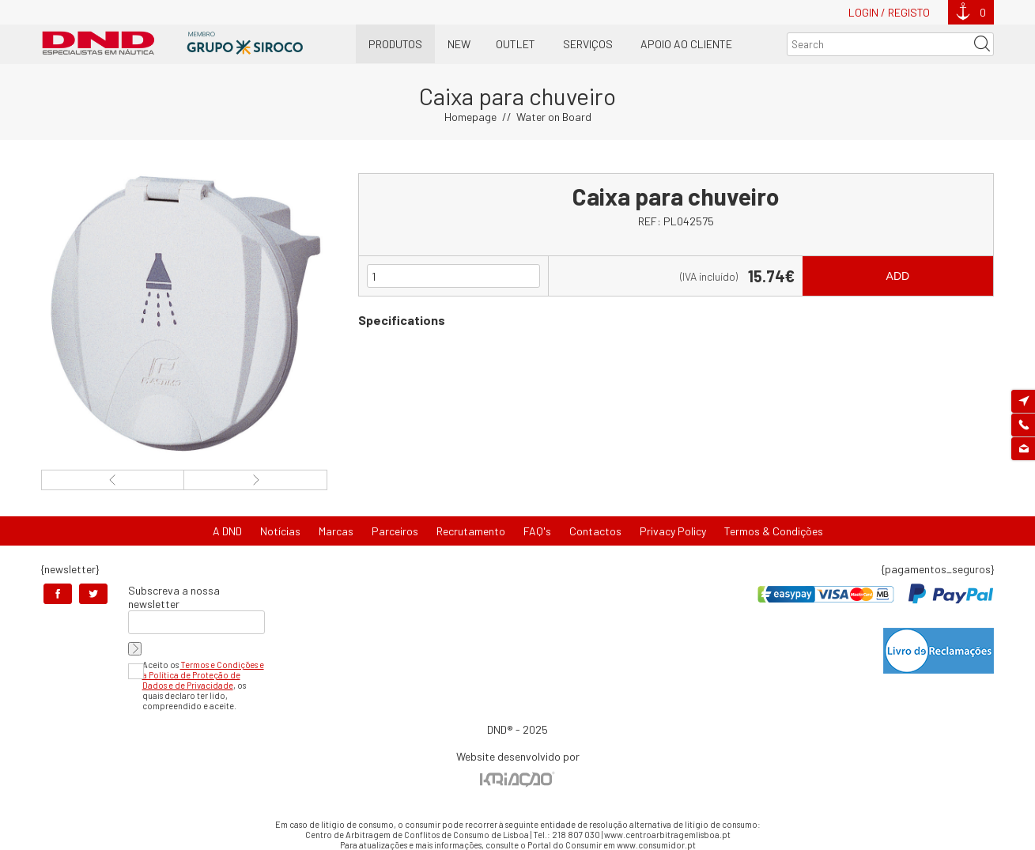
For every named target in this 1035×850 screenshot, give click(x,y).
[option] (184, 313)
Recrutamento (470, 531)
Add (898, 276)
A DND (227, 531)
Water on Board (553, 116)
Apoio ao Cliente (686, 44)
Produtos (395, 44)
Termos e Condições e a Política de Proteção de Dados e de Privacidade (203, 674)
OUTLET (515, 44)
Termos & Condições (773, 531)
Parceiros (395, 531)
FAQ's (537, 531)
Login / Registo (889, 12)
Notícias (280, 531)
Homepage (470, 116)
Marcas (336, 531)
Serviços (588, 44)
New (459, 44)
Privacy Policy (673, 531)
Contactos (595, 531)
